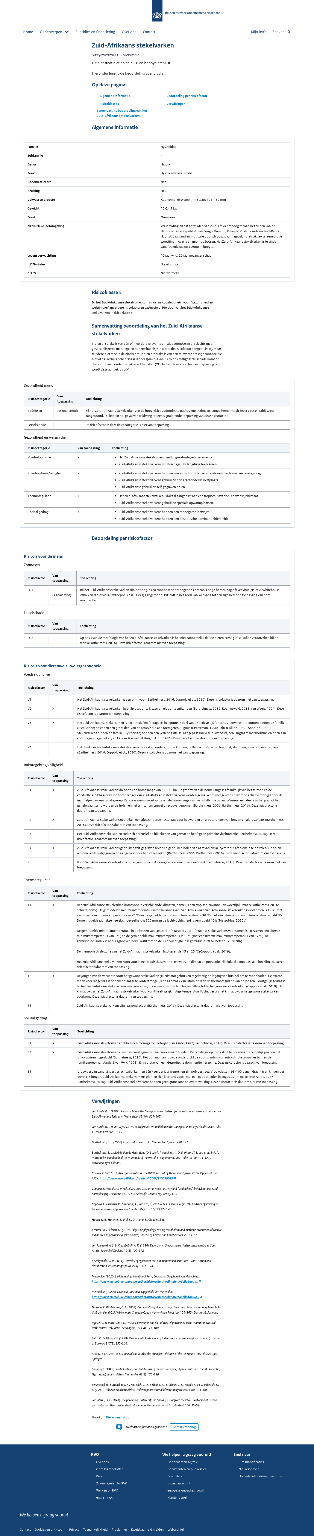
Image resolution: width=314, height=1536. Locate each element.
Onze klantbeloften (107, 1469)
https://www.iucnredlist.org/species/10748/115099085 (136, 1178)
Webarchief (176, 1529)
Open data (172, 1476)
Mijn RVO (258, 31)
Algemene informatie (115, 96)
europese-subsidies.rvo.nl (183, 1490)
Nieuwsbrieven (246, 1469)
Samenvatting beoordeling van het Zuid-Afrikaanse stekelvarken (122, 113)
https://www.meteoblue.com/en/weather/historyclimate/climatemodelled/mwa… (145, 1297)
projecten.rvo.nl (176, 1483)
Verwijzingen (176, 104)
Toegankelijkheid (95, 1529)
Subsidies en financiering (95, 31)
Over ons (129, 31)
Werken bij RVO (104, 1490)
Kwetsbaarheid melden (147, 1529)
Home (28, 31)
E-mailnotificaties (249, 1462)
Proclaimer (119, 1529)
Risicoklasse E (110, 104)
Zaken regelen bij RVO (109, 1483)
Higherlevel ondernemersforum (258, 1476)
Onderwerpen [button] (54, 31)
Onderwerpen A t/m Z (180, 1462)
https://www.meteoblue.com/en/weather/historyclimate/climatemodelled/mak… (145, 1281)
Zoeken (282, 31)
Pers (96, 1476)
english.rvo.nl (103, 1497)
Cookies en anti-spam (50, 1529)
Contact (149, 31)
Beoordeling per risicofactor (187, 96)
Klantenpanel (174, 1497)
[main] (157, 740)
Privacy (74, 1529)
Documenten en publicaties (184, 1469)
